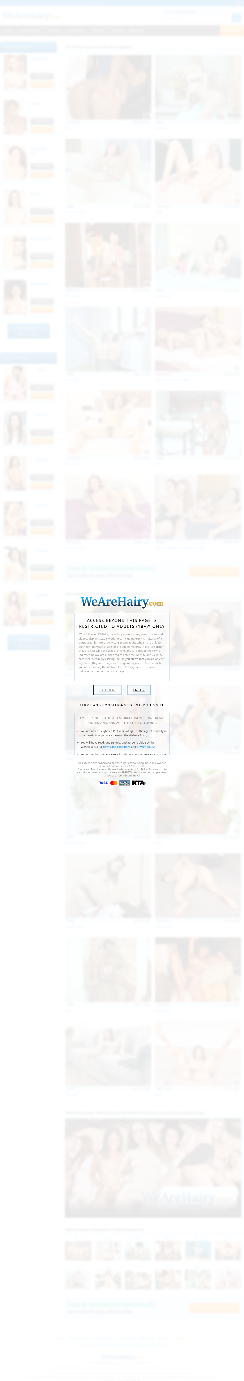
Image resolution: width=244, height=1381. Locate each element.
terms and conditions (116, 747)
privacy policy (145, 747)
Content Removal (129, 775)
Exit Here (107, 690)
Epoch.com (98, 769)
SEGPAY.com (129, 772)
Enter (139, 690)
